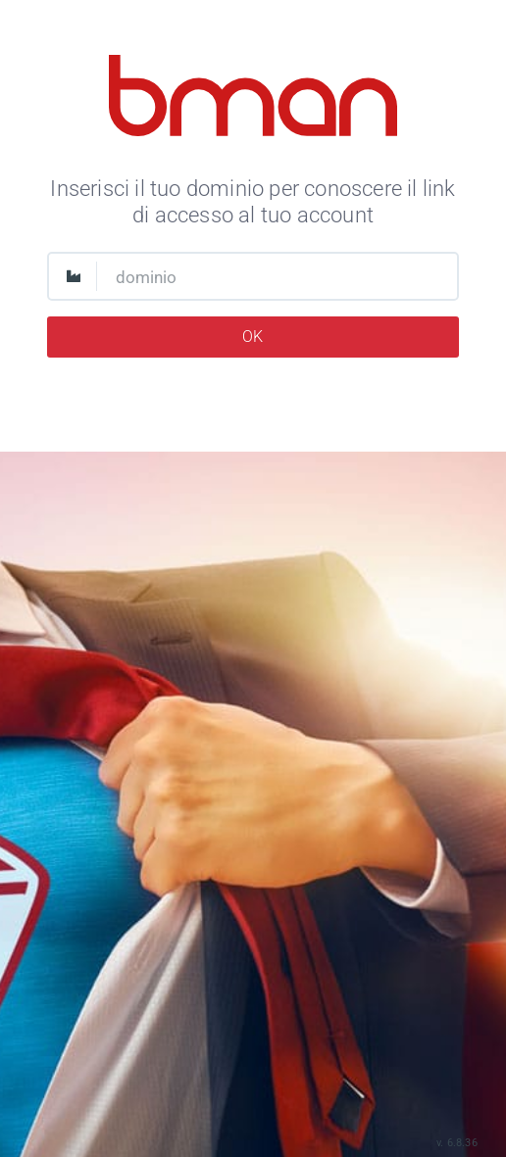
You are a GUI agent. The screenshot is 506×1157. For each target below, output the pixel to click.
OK (252, 336)
